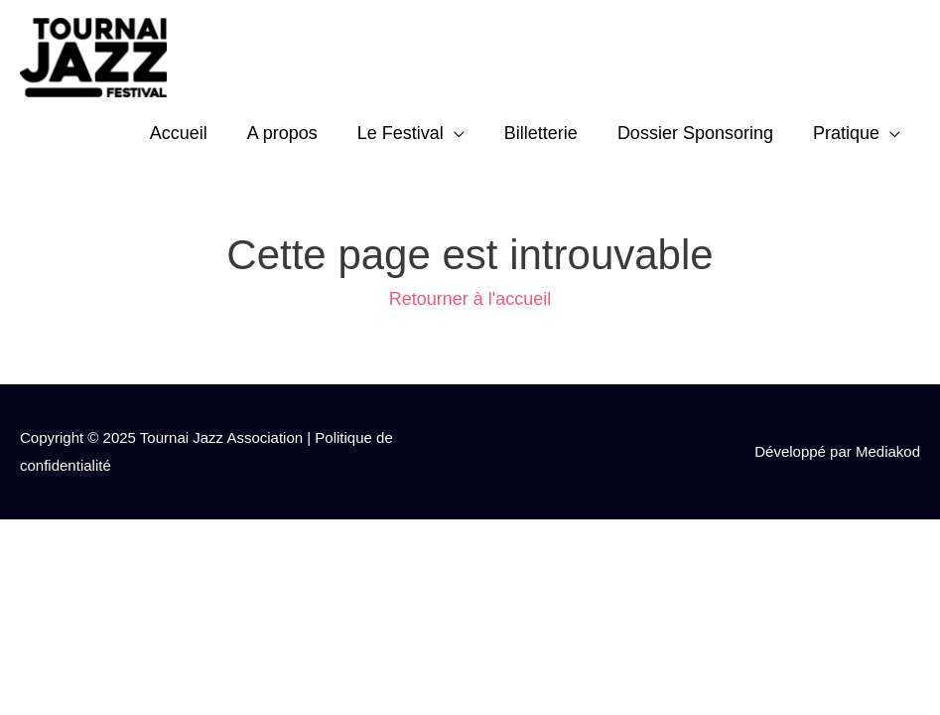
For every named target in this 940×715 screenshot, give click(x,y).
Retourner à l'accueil (470, 299)
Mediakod (888, 451)
